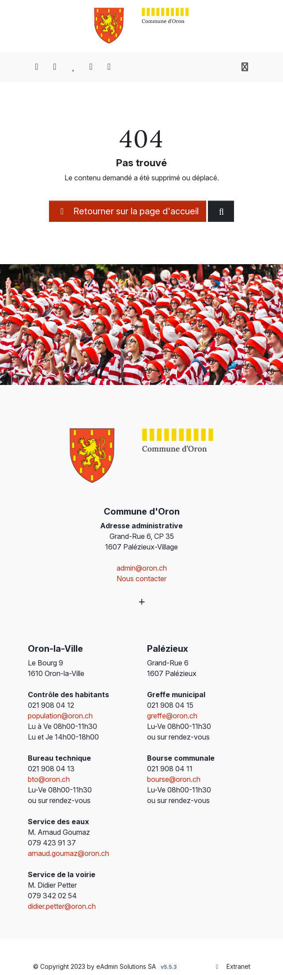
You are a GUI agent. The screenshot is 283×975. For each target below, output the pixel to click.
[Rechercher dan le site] (221, 211)
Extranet (231, 966)
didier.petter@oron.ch (62, 906)
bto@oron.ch (49, 779)
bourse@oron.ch (173, 779)
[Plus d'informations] (141, 601)
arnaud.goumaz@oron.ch (68, 853)
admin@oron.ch (142, 568)
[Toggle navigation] (245, 67)
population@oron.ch (60, 715)
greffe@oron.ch (172, 715)
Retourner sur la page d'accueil (128, 211)
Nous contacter (141, 578)
